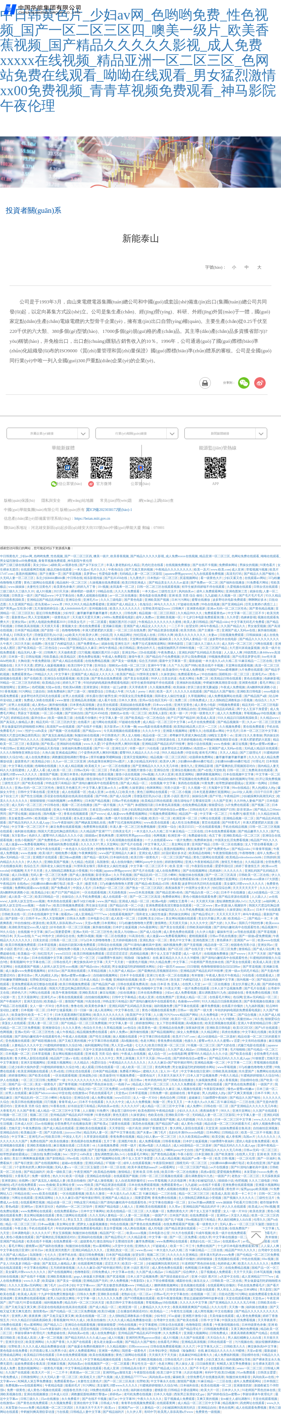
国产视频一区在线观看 (65, 731)
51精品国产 (174, 1272)
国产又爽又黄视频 (240, 1093)
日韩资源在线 (166, 739)
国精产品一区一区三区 (80, 958)
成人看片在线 (107, 700)
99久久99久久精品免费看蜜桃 (85, 604)
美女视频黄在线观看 (120, 1219)
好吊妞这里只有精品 (82, 1106)
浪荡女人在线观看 (14, 1023)
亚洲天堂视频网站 (136, 757)
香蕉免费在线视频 (258, 992)
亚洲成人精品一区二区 (134, 901)
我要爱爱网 (63, 932)
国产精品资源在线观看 (163, 630)
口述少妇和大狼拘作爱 (24, 1067)
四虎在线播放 (231, 1032)
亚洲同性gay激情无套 (118, 1372)
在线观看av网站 (256, 578)
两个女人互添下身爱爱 (252, 709)
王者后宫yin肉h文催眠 (104, 809)
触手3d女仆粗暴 (85, 901)
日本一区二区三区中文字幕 (259, 731)
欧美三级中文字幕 (169, 1372)
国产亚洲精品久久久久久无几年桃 (155, 766)
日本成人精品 (89, 979)
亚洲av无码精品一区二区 (260, 997)
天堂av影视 (255, 1350)
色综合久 (261, 700)
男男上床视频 (125, 1058)
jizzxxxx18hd (73, 1132)
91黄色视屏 (103, 1115)
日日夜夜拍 (113, 909)
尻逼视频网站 (189, 578)
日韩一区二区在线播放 (228, 844)
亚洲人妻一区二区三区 (43, 1023)
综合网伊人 (191, 1272)
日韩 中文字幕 (210, 1320)
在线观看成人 (265, 975)
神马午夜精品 (209, 626)
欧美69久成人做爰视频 (69, 779)
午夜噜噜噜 (247, 853)
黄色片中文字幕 (180, 940)
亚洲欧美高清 (88, 992)
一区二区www (203, 905)
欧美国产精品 (126, 674)
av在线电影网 (177, 1054)
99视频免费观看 (220, 656)
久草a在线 (57, 1071)
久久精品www (269, 718)
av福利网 (269, 901)
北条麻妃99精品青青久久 (196, 1355)
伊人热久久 (35, 862)
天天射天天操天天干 (172, 1075)
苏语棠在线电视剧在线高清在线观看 (69, 796)
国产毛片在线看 (132, 844)
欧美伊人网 (90, 635)
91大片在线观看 (183, 1233)
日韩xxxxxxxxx (139, 1346)
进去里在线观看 (108, 705)
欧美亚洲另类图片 (58, 1250)
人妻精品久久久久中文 (27, 1045)
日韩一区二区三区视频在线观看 (162, 1176)
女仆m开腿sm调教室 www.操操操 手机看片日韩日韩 (223, 1202)
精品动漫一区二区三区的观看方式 (227, 1123)
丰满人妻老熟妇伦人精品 (123, 565)
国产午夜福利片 (11, 1001)
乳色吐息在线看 (153, 565)
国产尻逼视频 (116, 1276)
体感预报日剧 (144, 805)
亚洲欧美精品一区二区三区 (242, 835)
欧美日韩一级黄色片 (145, 857)
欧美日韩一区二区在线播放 (180, 1172)
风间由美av (187, 591)
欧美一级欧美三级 (61, 718)
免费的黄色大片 (178, 1211)
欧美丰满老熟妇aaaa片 (143, 1167)
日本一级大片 (155, 1289)
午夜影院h (137, 1281)
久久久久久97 (90, 844)
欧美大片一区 (41, 1372)
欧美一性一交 (41, 879)
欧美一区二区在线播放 (174, 975)
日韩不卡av (34, 918)
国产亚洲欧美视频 (14, 1189)
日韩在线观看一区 (107, 1067)
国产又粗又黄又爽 (148, 669)
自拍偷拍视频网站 (105, 975)
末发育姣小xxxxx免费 (259, 1172)
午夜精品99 (232, 796)
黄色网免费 (107, 835)
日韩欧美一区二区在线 (254, 875)
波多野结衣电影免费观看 (229, 600)
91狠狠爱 (258, 1058)
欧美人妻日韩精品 (196, 622)
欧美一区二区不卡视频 (257, 1132)
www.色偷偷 (222, 744)
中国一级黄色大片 (202, 713)
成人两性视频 (204, 1311)
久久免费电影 (209, 1015)
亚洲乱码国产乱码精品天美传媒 (200, 652)
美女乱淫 (29, 1289)
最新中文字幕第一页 (173, 661)
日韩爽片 (178, 608)
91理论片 (258, 761)
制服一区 (159, 1102)
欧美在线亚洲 (256, 1163)
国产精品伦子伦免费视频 (163, 656)
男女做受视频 (257, 626)
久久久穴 (189, 1346)
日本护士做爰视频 (125, 927)
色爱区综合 (99, 1062)
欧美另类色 (189, 630)
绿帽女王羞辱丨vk (220, 735)
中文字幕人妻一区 (111, 718)
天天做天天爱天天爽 (86, 617)
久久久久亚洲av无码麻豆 (138, 739)
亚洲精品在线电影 (99, 1176)
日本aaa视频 (46, 1224)
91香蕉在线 (120, 639)
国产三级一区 (77, 691)
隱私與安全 (51, 500)
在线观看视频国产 (122, 914)
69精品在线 (105, 591)
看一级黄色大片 (211, 578)
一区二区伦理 (246, 1158)
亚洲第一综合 (167, 827)
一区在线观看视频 (208, 827)
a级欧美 (55, 565)
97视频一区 (114, 1163)
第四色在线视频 (189, 783)
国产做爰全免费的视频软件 (86, 1346)
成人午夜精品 (66, 1032)
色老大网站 (187, 678)
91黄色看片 (268, 565)
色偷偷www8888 (189, 1001)
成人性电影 (156, 1228)
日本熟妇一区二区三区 (163, 578)
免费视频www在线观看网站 (24, 1385)
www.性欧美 (85, 1185)
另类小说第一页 (175, 788)
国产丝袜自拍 (74, 713)
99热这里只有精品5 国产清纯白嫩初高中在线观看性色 (82, 783)
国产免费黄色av (88, 643)
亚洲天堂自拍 (33, 1001)
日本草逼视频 (47, 945)
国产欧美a (48, 744)
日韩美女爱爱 (267, 1372)
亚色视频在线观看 (18, 1041)
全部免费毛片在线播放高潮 (73, 1123)
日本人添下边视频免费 (227, 988)
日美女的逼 (169, 678)
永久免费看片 (71, 1399)
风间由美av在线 (108, 1106)
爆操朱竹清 (225, 932)
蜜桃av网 (134, 1329)
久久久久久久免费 (110, 1298)
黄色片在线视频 (88, 1259)
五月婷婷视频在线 (190, 739)
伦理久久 (87, 1158)
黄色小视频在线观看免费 (200, 896)
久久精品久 (82, 1062)
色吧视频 (38, 687)
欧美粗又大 (93, 766)
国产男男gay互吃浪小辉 (16, 608)
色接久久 (190, 1041)
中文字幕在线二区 (39, 962)
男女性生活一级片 (144, 1363)
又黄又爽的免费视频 (245, 1329)
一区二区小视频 (52, 713)
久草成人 (6, 635)
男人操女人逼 (185, 1363)
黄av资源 (221, 905)
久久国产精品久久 (233, 626)
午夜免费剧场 (41, 661)
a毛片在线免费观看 (24, 1185)
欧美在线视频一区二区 (91, 1316)
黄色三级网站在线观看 (39, 582)
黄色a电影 (12, 1206)
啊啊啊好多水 (258, 600)
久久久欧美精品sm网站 (194, 1136)
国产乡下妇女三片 (92, 565)
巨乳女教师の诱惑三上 (261, 604)
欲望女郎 (192, 626)
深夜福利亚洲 (195, 1028)
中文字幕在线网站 (36, 1268)
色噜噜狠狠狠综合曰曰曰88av (221, 966)
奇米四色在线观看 (59, 901)
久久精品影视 (254, 862)
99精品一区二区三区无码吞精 (20, 682)
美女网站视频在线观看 (181, 918)
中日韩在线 (74, 578)
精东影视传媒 (93, 578)
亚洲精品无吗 (77, 639)
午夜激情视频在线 (225, 853)
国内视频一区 (52, 814)
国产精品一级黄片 (80, 739)
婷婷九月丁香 (86, 587)
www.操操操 (17, 587)
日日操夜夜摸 (205, 1363)
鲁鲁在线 (77, 1006)
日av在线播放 (44, 1123)
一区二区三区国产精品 (212, 648)
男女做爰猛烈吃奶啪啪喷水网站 (128, 709)
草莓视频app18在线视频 (260, 713)
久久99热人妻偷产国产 (249, 801)
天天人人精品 (229, 752)
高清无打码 (234, 574)
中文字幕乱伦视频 (21, 766)
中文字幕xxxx (86, 1285)
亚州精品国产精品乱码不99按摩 (72, 1115)
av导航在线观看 (245, 932)
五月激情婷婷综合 (46, 608)
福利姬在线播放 (26, 831)
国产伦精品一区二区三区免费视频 (84, 1023)
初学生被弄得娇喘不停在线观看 (203, 587)
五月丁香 (110, 1141)
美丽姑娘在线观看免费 (135, 705)
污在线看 (153, 748)
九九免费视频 (162, 1259)
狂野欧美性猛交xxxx (157, 608)
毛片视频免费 (93, 879)
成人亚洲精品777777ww (91, 914)
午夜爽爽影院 (88, 853)
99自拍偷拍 (210, 674)
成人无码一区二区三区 (237, 643)
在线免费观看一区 (202, 1215)
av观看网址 (168, 1167)
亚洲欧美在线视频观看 (91, 1128)
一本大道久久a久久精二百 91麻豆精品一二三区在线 (237, 661)
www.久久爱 (92, 744)
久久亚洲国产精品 (21, 604)
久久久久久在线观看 (188, 691)
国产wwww (97, 814)
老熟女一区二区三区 (246, 1176)
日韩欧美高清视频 (27, 626)
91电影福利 (73, 1049)
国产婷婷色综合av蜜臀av (171, 809)
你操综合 (68, 896)
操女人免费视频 (99, 639)
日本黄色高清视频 (82, 705)
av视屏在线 (70, 565)
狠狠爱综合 (96, 691)
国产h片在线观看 (267, 1028)
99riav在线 (164, 1058)
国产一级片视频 (105, 805)
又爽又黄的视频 (208, 1399)
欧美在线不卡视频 (211, 665)
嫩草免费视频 (210, 1006)
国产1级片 (15, 1302)
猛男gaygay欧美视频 (255, 1189)
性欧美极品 (51, 656)
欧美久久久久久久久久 (125, 608)
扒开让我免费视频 (194, 656)
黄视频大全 (70, 626)
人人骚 (158, 1015)
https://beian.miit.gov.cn (92, 518)
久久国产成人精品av (122, 971)
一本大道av (81, 569)
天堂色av (121, 1093)
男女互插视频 (62, 1233)
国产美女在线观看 (137, 678)
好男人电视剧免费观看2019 (47, 622)
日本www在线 (163, 705)
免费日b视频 (86, 936)
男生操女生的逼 (97, 905)
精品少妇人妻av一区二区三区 (157, 1136)
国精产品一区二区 (21, 1084)
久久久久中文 (151, 731)
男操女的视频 (249, 565)
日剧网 (142, 918)
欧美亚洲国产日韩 (223, 809)
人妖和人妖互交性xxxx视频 (27, 901)
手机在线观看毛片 (101, 1093)
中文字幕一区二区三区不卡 (246, 613)
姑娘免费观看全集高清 (235, 1128)
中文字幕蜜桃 (148, 1324)
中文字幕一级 (158, 1237)
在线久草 (205, 1237)
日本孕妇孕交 (158, 1350)
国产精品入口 (53, 1324)
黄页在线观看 (211, 822)
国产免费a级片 (61, 888)
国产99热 (191, 665)
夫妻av (213, 635)
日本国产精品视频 (27, 630)
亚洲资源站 (91, 687)
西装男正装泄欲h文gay (189, 1394)
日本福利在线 (119, 857)
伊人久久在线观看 (234, 1206)
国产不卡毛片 (199, 1368)
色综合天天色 (92, 1028)
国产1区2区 (176, 949)
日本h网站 (213, 1132)
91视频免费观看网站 (164, 814)
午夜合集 (21, 1228)
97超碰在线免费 (188, 604)
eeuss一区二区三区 (250, 1368)
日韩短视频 (34, 656)
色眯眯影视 (248, 617)
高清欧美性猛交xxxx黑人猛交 (28, 927)
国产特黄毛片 (231, 822)
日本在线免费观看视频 (221, 831)
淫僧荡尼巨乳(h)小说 (48, 635)
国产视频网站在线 (108, 1158)
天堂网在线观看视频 (144, 639)
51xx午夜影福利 (63, 822)
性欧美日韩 (53, 1136)
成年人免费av (145, 617)
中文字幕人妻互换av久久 (100, 788)
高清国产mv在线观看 (61, 726)
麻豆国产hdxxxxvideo (43, 1093)
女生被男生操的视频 (77, 1289)
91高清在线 (137, 936)
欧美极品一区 (27, 953)
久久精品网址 (123, 635)
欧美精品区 (69, 656)
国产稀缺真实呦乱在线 (91, 822)
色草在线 (62, 1006)
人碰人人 (127, 1206)
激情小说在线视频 (199, 744)
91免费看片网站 (258, 582)
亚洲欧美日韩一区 (178, 1115)
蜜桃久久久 (151, 1071)
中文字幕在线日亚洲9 (196, 1071)
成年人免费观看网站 (210, 591)
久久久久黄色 (72, 1028)
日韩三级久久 (29, 1399)
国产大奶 (216, 923)
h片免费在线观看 (252, 669)
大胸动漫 (24, 661)
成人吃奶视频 (186, 1119)
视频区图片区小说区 (123, 622)
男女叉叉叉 (175, 1102)
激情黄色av (41, 1311)
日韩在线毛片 (199, 809)
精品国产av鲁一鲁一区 (197, 1158)
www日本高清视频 (141, 892)
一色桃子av (44, 905)
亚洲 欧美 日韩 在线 (146, 1172)
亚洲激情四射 (243, 1385)
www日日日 (64, 953)
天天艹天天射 (257, 953)
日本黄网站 (109, 923)
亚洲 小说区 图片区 (177, 796)
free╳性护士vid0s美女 (33, 731)
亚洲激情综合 (51, 1028)
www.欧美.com (220, 569)
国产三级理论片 (251, 752)
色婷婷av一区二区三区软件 (75, 1206)
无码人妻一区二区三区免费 (49, 875)
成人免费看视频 (186, 992)
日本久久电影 (163, 1394)
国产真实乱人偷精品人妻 (17, 722)
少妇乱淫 (106, 635)
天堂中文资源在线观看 (98, 1049)
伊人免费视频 (119, 1281)
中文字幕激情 (9, 1062)
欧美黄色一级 (148, 1028)
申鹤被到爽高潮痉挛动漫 (220, 682)
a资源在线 (38, 923)
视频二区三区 (39, 1115)
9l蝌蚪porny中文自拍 (149, 862)
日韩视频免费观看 (216, 1329)
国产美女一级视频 (124, 661)
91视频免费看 (126, 1075)
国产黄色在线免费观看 (107, 678)
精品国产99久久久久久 (24, 739)
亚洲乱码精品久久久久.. (88, 1250)
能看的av (67, 914)
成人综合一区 (157, 1054)
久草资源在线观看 (96, 1136)
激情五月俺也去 (232, 862)
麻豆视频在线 (149, 1019)
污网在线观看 (263, 643)
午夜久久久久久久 (150, 1399)
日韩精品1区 (231, 1132)
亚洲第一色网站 (257, 783)
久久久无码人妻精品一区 (191, 639)
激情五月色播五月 (69, 788)
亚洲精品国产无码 (53, 739)
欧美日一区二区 (160, 818)
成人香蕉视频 (228, 1080)
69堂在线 (192, 752)
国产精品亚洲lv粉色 (170, 892)
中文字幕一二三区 (240, 1062)
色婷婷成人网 (227, 1263)
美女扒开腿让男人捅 (212, 918)
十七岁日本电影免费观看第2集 (204, 617)
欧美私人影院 (158, 713)
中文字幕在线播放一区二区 (167, 1202)
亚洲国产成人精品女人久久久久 (145, 626)
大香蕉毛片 (7, 1110)
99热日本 (6, 936)
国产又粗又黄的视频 (139, 569)
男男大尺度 (108, 1259)
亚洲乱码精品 (94, 1163)
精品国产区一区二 (112, 1233)
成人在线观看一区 (74, 792)
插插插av (91, 835)
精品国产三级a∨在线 (65, 1058)
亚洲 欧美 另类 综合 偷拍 (186, 595)
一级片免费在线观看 (196, 988)
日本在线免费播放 (150, 992)
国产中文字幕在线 (123, 1132)
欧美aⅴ (249, 909)
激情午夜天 (136, 656)
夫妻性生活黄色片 (39, 587)
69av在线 (73, 1158)
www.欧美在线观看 (157, 822)
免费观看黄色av (215, 613)
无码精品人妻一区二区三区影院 (141, 574)
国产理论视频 (18, 814)
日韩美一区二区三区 (64, 940)
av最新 (51, 1089)
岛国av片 (249, 1136)
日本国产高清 (71, 840)
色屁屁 (51, 669)
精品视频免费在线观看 (92, 1032)
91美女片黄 (172, 988)
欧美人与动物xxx (126, 932)
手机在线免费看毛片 (251, 1285)
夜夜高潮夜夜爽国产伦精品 (191, 1307)
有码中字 (211, 1372)
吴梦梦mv (90, 574)
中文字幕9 (62, 674)
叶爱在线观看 (33, 1302)
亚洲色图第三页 (237, 591)
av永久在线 (121, 1390)
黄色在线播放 (253, 678)
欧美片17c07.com (184, 1036)
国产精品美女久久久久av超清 (169, 582)
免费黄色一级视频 (208, 1412)
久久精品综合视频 (94, 949)
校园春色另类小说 (243, 945)
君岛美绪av (43, 604)
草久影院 (122, 849)
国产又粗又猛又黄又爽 (21, 1307)
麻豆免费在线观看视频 (66, 827)
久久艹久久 (176, 665)
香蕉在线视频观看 (76, 814)
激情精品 (244, 949)
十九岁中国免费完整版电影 (57, 1294)
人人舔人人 (259, 896)
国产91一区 (102, 748)
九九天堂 (255, 901)
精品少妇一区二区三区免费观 (98, 1089)
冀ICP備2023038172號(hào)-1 (109, 510)
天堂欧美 (219, 770)
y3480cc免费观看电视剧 (118, 617)
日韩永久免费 (76, 918)
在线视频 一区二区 (204, 1294)
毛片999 (139, 1289)
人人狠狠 (88, 1110)
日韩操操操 (254, 635)
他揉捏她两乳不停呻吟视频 (176, 648)
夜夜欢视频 (106, 774)
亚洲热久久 (143, 1246)
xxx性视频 (98, 988)
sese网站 (71, 909)
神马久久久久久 (165, 604)
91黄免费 (207, 783)
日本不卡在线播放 (233, 892)
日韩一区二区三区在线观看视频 (159, 587)
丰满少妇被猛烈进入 (164, 909)
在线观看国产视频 (27, 966)
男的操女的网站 (180, 914)
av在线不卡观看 (210, 1185)
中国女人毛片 (82, 888)
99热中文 (48, 936)
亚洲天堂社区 (44, 1206)
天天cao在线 (22, 936)
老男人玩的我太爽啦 (61, 1298)
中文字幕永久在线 (163, 1381)
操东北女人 (202, 1281)
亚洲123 (240, 735)
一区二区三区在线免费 (130, 630)
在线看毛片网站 (220, 997)
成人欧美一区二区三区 (137, 1067)
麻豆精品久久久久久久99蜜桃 (215, 1019)
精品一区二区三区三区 (194, 1193)
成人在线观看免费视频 (251, 1407)
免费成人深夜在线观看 (39, 700)
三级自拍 (39, 691)
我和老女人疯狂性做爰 (170, 696)
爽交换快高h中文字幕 (89, 962)
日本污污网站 (181, 600)
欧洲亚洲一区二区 (185, 818)
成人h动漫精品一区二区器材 (217, 1036)
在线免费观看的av (66, 1211)
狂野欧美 (14, 1346)
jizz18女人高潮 (242, 792)
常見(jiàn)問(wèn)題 (116, 500)
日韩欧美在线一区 (14, 914)
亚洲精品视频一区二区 (239, 818)
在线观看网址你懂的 (221, 1285)
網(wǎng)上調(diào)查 (156, 500)
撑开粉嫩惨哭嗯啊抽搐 (106, 757)
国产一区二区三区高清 (221, 875)
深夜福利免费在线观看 (77, 748)
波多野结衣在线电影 (223, 639)
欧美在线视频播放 (102, 1355)
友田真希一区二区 (122, 587)
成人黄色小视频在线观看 (17, 1237)
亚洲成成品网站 (67, 752)
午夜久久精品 (229, 1075)
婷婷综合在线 (66, 936)
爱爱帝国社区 (224, 866)
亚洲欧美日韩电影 (249, 691)
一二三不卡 (176, 626)
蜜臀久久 (195, 731)
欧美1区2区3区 (243, 1028)
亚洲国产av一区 (73, 709)
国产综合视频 (247, 1015)
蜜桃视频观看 (198, 936)
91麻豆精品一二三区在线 (215, 1381)
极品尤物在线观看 (59, 569)
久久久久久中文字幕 (194, 1302)
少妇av (169, 992)
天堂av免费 (92, 923)
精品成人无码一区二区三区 (151, 1084)
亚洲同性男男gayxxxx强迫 (134, 835)
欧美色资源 (258, 1211)
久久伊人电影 (205, 932)
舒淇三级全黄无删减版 (203, 687)
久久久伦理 (219, 1307)
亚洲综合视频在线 (184, 770)
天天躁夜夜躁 (117, 892)
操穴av (49, 932)
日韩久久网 (166, 635)
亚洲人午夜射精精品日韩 (70, 809)
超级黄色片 (23, 761)
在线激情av (79, 1093)
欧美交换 (83, 678)
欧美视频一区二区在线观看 (53, 818)
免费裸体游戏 (94, 709)
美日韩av (136, 1080)
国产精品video (219, 622)
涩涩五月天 (113, 1263)
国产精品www (44, 595)
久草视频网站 (197, 696)
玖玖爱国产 (247, 1071)
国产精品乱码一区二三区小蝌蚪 (155, 875)
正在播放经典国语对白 (36, 779)
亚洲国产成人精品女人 (122, 604)
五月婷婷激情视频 (63, 1268)
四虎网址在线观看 (121, 1150)
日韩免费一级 (159, 1093)
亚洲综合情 (74, 600)
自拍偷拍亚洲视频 (265, 1128)
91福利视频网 (56, 801)
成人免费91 (195, 1106)
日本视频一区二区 (33, 1010)
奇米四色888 (153, 1080)
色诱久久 (116, 613)
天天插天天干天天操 (163, 1355)
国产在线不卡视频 (205, 565)
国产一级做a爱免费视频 (255, 936)
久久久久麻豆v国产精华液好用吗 (170, 1062)
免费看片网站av (131, 1071)
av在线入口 (113, 792)
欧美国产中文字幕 (139, 1015)
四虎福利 (215, 870)
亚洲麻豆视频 (112, 626)
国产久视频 (105, 1377)
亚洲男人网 (20, 1316)
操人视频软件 (237, 905)
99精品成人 (144, 1285)
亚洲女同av (20, 622)
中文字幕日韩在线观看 (155, 1036)
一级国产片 (266, 1084)
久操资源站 (169, 674)
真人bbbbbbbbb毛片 (74, 608)
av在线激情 (128, 1089)
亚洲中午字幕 (157, 665)
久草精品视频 (97, 971)
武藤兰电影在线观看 (252, 1045)
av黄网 (123, 788)
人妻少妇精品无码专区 (143, 761)
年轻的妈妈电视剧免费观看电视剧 (106, 682)
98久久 (226, 1110)
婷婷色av (116, 1394)
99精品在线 (23, 1193)
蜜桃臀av (32, 1246)
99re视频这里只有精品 (201, 1219)
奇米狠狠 (197, 975)
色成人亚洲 (96, 792)
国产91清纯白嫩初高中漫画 (143, 945)
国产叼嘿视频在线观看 (140, 1298)
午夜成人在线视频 (75, 1036)
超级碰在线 (236, 992)
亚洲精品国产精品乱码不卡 (201, 1206)
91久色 (258, 1019)
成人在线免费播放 (38, 757)
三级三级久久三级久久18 (17, 591)
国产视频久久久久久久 (239, 1198)
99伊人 (155, 678)
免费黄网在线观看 (95, 827)
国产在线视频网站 (195, 870)
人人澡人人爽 (233, 652)
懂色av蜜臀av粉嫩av (264, 744)
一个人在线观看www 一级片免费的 (168, 840)
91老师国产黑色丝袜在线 (207, 962)
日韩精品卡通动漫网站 (183, 1390)
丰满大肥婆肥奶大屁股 (97, 630)
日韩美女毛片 (77, 622)
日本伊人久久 (231, 1390)
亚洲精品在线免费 (171, 1028)
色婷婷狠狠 (89, 774)
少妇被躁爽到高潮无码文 (258, 796)
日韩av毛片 (161, 1294)
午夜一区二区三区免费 (221, 949)
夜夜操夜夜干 (197, 849)
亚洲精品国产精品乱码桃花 (45, 600)
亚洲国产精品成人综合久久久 (168, 1368)
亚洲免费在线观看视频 (238, 1185)
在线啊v (37, 643)
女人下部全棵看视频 (259, 844)
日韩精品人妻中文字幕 (212, 1049)
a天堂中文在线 (123, 1246)
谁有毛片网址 (208, 752)
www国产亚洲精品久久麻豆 (78, 648)
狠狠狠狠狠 (38, 801)
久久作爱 (233, 617)
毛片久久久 (98, 569)
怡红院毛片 (46, 953)
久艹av (36, 936)
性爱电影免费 (108, 574)
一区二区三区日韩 (33, 1080)
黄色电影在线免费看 (153, 595)
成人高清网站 (103, 1010)
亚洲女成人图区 (150, 853)
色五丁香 (215, 835)
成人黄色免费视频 (248, 1316)
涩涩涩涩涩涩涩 (117, 953)
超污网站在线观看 (105, 722)
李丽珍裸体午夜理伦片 (30, 1333)
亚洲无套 (53, 792)
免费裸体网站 (228, 565)
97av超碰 (174, 1316)
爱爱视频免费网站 (229, 1172)
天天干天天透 (24, 665)
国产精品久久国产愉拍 (259, 574)
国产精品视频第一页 (231, 722)
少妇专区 (69, 613)
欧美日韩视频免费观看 (69, 905)
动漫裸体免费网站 (201, 757)
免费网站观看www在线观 (32, 888)
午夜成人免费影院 (114, 656)
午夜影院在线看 (202, 866)
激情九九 (187, 766)
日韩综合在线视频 (110, 945)
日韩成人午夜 (115, 691)
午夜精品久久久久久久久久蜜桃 (160, 622)
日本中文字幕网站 (93, 1211)
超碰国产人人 (21, 879)
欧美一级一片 (179, 713)
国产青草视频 (68, 1084)
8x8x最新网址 (149, 927)
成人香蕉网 (234, 1136)
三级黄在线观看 (119, 1123)
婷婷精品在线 (20, 718)
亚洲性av (24, 687)
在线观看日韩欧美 (223, 1368)
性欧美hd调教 (72, 687)
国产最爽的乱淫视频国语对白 (235, 766)
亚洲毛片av (91, 600)
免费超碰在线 (197, 835)
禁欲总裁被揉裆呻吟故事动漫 (204, 1298)
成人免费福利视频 (227, 1355)
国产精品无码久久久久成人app (29, 822)
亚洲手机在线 (67, 1255)
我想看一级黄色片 (134, 1350)
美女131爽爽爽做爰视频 (28, 1158)
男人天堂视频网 (39, 617)
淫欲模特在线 (249, 1080)
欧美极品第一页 (32, 1132)
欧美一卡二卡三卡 (40, 1015)
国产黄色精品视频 (261, 608)
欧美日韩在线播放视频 (27, 1102)
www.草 (57, 604)
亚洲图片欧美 (127, 1141)
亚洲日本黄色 (69, 774)
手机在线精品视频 (163, 709)
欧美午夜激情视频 (65, 992)
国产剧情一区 (50, 630)
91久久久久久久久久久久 (85, 1080)
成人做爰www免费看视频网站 (127, 814)
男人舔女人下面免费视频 (117, 669)
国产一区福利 (266, 1158)
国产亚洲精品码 (233, 604)
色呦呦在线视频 (46, 766)
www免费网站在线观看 (37, 1211)
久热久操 (48, 752)
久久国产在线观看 (265, 1110)
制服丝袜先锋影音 (238, 1377)
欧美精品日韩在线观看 (226, 678)
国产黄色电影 (133, 600)
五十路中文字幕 (26, 1049)
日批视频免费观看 (232, 635)
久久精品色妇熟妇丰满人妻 (57, 1259)
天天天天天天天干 (245, 888)
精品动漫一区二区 (155, 735)
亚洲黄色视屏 (196, 608)
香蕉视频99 (17, 962)
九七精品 (77, 862)
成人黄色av (40, 705)
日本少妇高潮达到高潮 (137, 809)
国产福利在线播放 (232, 582)
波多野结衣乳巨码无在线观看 (41, 696)
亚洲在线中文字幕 (86, 1403)
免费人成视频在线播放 (92, 595)
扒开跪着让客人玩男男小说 (48, 1350)
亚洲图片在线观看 (45, 857)
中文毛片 (233, 731)
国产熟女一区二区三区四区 (145, 888)
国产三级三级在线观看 (15, 565)
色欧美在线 (156, 1115)
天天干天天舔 (146, 1058)
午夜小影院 (185, 1154)
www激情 (63, 700)
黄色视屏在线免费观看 (63, 1019)
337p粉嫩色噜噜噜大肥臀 (117, 883)
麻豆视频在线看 (64, 1145)
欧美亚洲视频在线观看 (221, 1023)
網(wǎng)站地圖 (80, 500)
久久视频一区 (227, 595)
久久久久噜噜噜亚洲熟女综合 (20, 752)
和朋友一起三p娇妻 (114, 687)
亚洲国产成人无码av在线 (239, 630)
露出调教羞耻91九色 (213, 992)
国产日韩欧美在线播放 (178, 1080)
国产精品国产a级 (256, 696)
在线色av (23, 883)
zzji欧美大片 (72, 635)
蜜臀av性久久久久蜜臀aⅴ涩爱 (219, 1041)
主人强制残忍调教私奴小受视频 (231, 700)
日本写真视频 (263, 1272)
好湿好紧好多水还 (174, 853)
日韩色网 (130, 613)
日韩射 (165, 1019)
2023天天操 (61, 591)
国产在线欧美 (33, 678)
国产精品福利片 (35, 1172)
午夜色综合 (116, 569)
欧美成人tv (255, 1206)
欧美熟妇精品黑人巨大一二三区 (196, 726)
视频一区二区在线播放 (77, 805)
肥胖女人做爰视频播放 (50, 665)
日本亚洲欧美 (204, 1154)
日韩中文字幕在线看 (32, 792)
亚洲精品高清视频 (84, 700)
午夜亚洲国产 (83, 1172)
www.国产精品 (107, 901)
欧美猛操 (48, 1281)
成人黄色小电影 (205, 705)
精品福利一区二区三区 (72, 582)
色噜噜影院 (82, 1272)
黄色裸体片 (225, 940)
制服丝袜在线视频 (87, 735)
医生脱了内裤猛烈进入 (60, 643)
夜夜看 (176, 883)
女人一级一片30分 (42, 1006)
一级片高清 (134, 1128)
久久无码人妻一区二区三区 (60, 1377)
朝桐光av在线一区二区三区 (127, 665)
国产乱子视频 (174, 1219)
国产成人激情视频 (82, 875)
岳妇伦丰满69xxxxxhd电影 (187, 1132)
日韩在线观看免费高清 (133, 984)
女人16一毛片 (169, 1071)
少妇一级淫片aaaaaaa (171, 966)
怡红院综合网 (222, 888)
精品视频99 (269, 927)
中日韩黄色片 (111, 735)
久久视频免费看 (161, 687)
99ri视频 (270, 1206)
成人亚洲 (238, 569)
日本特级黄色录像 (254, 1324)
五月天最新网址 (29, 997)
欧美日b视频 (219, 779)
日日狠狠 (193, 966)
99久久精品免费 (173, 752)
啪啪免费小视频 (66, 853)
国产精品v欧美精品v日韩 (152, 883)
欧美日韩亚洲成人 (134, 582)
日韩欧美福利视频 (199, 927)
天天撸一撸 (128, 726)
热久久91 (59, 1176)
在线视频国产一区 (91, 909)
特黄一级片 (138, 748)
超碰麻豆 (195, 1097)
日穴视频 (84, 652)
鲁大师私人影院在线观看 (32, 1058)
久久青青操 (254, 735)
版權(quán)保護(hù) (19, 500)
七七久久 (141, 1045)
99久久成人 (78, 1320)
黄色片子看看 (116, 988)
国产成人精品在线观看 (68, 661)
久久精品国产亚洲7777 (96, 831)
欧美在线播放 (59, 1141)
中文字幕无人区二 (157, 844)
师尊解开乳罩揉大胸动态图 (188, 735)
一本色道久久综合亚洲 (78, 849)
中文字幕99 (128, 1399)
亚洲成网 (6, 1298)
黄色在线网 (227, 1407)
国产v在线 (205, 770)
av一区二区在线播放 (123, 595)
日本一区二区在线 (114, 1167)
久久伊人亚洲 (164, 774)
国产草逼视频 (72, 574)
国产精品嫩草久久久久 (253, 831)
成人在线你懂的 (122, 862)
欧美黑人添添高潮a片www (65, 923)
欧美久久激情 (95, 1193)
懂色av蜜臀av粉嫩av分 (76, 975)
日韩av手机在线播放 (126, 801)
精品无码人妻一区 (30, 652)
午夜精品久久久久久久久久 (174, 569)
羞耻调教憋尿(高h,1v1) (231, 901)
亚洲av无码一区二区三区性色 (227, 608)
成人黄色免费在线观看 (179, 932)
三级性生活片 (167, 591)
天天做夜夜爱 (67, 652)
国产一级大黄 (203, 1010)
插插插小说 (225, 1180)
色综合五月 (32, 866)
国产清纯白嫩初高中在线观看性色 (237, 927)
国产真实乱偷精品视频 (58, 735)
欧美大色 (128, 792)
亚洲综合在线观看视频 (60, 678)
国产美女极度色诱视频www (116, 1285)
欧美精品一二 (237, 918)
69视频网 (17, 870)
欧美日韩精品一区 (47, 896)
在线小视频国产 (26, 840)
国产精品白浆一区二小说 (202, 892)
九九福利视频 (255, 1006)
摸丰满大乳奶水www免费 (217, 1255)
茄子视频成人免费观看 (216, 1272)
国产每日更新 (24, 1163)
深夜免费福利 (56, 691)
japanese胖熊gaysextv (178, 574)
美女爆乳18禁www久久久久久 (244, 883)
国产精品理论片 (203, 914)
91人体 (39, 1359)
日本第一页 (16, 656)
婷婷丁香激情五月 (248, 866)
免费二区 (202, 678)
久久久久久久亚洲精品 (183, 1255)
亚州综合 (100, 665)
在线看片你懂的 (86, 718)
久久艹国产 (125, 805)
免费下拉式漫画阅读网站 (149, 643)
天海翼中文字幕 (219, 788)
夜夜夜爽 (35, 1316)
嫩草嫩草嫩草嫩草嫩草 (92, 613)
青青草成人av (68, 1102)
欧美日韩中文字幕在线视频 (27, 669)
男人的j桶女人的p (264, 788)
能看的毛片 (73, 1385)
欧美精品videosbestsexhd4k (244, 857)
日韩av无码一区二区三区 (91, 770)
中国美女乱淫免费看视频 (136, 696)
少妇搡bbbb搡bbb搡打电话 (195, 761)
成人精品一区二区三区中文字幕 (164, 722)
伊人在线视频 (9, 1080)
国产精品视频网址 (163, 1032)
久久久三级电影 (111, 600)
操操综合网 (200, 796)
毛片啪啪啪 (238, 1049)
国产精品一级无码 (96, 857)
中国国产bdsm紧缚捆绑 (222, 669)
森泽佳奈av (39, 718)
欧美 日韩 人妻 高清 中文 (29, 639)
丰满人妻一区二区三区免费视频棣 (133, 827)
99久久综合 (8, 932)
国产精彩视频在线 (44, 1041)
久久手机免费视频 (88, 896)
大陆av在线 (53, 687)
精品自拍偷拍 (167, 779)
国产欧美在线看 (33, 783)
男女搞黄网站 (56, 639)
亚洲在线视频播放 (105, 1289)
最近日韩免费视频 (48, 613)
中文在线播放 (224, 1311)
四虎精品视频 (139, 953)
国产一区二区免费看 (183, 1237)
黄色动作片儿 (146, 648)
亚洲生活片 (123, 643)
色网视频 (159, 835)
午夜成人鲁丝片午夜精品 (223, 975)
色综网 (237, 997)
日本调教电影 (21, 1233)
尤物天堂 (272, 1058)
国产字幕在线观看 (187, 1006)
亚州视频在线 (98, 608)
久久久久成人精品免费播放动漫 (130, 1320)
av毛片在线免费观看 (202, 722)
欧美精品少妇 (51, 682)
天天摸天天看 (50, 626)
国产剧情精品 (156, 1049)
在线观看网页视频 (33, 569)
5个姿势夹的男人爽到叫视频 (120, 744)
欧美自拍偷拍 (215, 909)
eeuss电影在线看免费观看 (155, 726)
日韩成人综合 (18, 709)
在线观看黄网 (166, 1403)
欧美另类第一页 (93, 840)
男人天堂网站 (110, 844)
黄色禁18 (232, 1189)
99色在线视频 (210, 604)
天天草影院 (116, 1128)
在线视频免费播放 (178, 565)
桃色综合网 (168, 1097)
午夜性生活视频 (182, 1311)
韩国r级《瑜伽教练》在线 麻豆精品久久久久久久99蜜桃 (162, 958)
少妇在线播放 (126, 992)
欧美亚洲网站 (185, 774)
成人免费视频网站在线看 (225, 696)
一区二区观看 (97, 622)
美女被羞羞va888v (21, 818)
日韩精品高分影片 (133, 1368)
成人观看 (88, 1067)
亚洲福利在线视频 (189, 682)
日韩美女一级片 (23, 595)
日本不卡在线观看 (268, 909)
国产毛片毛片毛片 (251, 595)
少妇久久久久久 (188, 1110)
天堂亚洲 (212, 1128)
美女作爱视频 (113, 1228)
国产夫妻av (145, 1132)
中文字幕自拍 (65, 595)
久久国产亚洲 (222, 801)
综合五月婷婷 (148, 661)
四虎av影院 (208, 1172)
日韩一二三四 (84, 1189)
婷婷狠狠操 (205, 1259)
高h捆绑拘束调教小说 (262, 687)
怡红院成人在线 (145, 635)
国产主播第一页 (50, 574)
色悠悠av (200, 748)
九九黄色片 (138, 578)
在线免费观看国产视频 (179, 1224)
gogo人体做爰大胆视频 (89, 1276)
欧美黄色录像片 (65, 587)
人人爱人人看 (36, 770)
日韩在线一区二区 (216, 1106)
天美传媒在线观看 (222, 1316)
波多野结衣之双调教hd (177, 748)
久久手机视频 (123, 875)
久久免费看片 (172, 1333)
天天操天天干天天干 (90, 1407)
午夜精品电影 (165, 1110)
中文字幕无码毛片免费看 (248, 622)
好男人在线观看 (73, 696)
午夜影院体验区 (215, 1089)
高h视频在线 (195, 1023)
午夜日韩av (7, 748)
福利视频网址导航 (242, 779)
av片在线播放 (220, 1167)
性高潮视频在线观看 (124, 1019)
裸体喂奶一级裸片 (83, 591)
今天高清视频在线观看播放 (122, 731)
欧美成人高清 (206, 718)
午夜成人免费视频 (192, 669)
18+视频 (103, 587)
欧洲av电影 (160, 901)
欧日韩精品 (128, 648)
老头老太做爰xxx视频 (89, 818)
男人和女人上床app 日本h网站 (237, 1289)
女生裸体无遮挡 (264, 1363)
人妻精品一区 (151, 1407)
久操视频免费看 (207, 1080)
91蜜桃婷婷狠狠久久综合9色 (63, 1045)
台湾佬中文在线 (269, 1250)
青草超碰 (193, 1093)
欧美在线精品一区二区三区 (114, 1189)
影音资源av (245, 809)
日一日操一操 (83, 1010)
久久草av (231, 923)
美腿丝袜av (245, 1019)
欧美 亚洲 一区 (179, 866)
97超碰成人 (161, 1246)
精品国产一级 (188, 814)
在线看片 (84, 722)
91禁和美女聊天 (148, 674)
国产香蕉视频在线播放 (259, 1001)
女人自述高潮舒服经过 (130, 1180)
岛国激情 (103, 862)
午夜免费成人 (167, 652)
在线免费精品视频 (97, 661)
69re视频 (148, 774)
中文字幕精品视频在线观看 (103, 1359)
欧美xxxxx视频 (137, 1233)
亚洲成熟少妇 (88, 1075)
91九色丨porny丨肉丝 (141, 691)
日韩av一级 (185, 1010)
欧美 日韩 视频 (225, 1158)
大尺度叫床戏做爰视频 (245, 648)
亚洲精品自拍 (187, 709)
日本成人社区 (24, 1123)
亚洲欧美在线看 (108, 1294)
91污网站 (25, 691)
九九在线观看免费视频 (209, 574)
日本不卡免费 (194, 1359)
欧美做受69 (171, 669)
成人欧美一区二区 (59, 770)
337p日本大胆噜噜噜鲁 (96, 940)
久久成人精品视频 (71, 766)
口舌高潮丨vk (86, 1145)
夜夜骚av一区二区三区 (85, 1372)
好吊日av (54, 971)
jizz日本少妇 (66, 1285)
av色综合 (130, 1028)
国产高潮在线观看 (74, 971)
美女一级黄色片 (46, 1084)
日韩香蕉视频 (171, 1141)
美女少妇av (41, 565)
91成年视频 (203, 1233)
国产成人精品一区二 (134, 783)
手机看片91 (118, 770)
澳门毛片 (160, 1132)
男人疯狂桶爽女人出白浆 (235, 1219)
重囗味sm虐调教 (70, 857)
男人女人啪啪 (131, 735)
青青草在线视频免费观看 (138, 1403)
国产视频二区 (261, 805)
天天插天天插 (69, 979)
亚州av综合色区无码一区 (156, 700)
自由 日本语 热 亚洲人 (165, 984)
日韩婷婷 (270, 857)
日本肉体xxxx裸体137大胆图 (259, 879)
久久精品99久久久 (190, 613)
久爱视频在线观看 (239, 587)
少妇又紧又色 (233, 578)
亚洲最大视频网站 (175, 731)
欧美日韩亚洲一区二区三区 (27, 1019)
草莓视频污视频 (257, 569)
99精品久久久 (44, 674)
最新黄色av (19, 617)
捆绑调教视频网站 (209, 774)
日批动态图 (226, 1294)
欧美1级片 (46, 853)
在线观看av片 (232, 1241)
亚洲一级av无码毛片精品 (242, 971)
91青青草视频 (262, 849)
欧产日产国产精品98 (182, 718)
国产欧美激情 (225, 1154)
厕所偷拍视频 (267, 630)
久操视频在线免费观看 (105, 582)
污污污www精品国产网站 (181, 1015)
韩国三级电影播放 (136, 1119)
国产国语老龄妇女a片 (67, 879)
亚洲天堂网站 (241, 1110)
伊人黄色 (126, 1289)
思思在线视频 (94, 1219)
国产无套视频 (193, 945)
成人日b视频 (20, 875)
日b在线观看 (148, 652)
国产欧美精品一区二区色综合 (38, 648)
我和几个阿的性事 (251, 923)
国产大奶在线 (226, 1045)
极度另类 (249, 814)
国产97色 (215, 796)
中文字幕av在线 (123, 1272)
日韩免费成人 (199, 700)
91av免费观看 (246, 1372)
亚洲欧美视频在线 (39, 1145)
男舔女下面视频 (29, 713)
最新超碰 (195, 661)
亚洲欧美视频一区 (169, 617)
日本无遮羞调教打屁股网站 (212, 792)
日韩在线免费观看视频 (166, 1346)
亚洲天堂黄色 (183, 705)
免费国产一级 (56, 1080)
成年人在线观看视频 (137, 1163)
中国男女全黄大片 (198, 888)
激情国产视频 (49, 774)
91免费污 (236, 814)
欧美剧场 (33, 744)
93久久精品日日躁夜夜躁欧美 (238, 718)
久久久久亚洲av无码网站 (25, 1285)
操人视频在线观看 (125, 1036)
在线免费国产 (165, 997)
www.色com (144, 1250)
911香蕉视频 (9, 691)
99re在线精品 (241, 788)
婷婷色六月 (20, 992)
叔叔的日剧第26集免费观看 (77, 945)
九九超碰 (211, 595)
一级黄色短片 (61, 617)
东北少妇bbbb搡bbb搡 (51, 578)
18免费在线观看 (11, 1324)
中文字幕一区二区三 (214, 814)
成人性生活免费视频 (186, 822)
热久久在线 (71, 1329)
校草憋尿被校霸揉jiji (230, 783)
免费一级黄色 (41, 1176)
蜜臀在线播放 (201, 600)
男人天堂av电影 (122, 1045)
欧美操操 (179, 687)
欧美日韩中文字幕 (80, 665)
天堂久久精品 (240, 1215)
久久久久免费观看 (127, 591)
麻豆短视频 (240, 744)
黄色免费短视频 (89, 656)
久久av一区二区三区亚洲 (264, 722)
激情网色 (161, 923)
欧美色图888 (146, 1110)
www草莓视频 (227, 1067)
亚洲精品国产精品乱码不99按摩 (164, 744)
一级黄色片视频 (137, 962)
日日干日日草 (263, 792)
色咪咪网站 (154, 788)
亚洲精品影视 (204, 766)
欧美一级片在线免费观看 (229, 1233)
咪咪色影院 (176, 643)
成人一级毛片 (192, 953)
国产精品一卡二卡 (261, 918)
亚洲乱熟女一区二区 (154, 940)
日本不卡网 (263, 1093)
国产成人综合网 (121, 796)
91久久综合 (205, 1119)
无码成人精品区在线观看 (261, 748)
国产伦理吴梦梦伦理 (246, 656)
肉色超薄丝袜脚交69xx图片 (107, 761)
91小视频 (141, 818)
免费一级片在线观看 (119, 818)
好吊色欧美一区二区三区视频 (70, 927)
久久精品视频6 (117, 1346)
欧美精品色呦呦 (200, 853)
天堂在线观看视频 (238, 1298)
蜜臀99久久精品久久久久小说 (78, 669)
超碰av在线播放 (73, 1163)
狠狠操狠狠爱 (107, 1324)
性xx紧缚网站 (102, 1246)
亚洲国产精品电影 (107, 1206)
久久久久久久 (233, 870)
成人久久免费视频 (229, 713)
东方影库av (112, 726)
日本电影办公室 (98, 918)
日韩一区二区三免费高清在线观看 (250, 770)
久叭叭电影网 (177, 1180)
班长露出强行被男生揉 (102, 696)
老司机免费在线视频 (138, 1394)
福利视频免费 (172, 945)
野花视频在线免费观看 (194, 779)
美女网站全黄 (181, 844)
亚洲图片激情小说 (140, 770)
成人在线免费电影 (104, 1333)
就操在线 (256, 591)
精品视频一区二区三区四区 (157, 613)
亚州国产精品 (201, 844)
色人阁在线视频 (135, 1228)
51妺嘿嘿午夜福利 (110, 958)
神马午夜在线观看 (48, 849)
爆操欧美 (165, 639)
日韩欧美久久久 (235, 1346)
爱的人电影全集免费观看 (253, 1141)
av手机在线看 (18, 988)
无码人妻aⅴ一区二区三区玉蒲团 (77, 1167)
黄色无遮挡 (121, 1115)
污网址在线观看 (210, 818)
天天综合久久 (216, 1337)
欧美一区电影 (75, 1176)
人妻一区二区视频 (137, 1215)
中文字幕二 (148, 879)
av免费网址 (76, 801)
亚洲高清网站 (44, 1198)
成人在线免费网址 (168, 870)
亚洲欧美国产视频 (157, 600)
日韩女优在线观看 (266, 587)
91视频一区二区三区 (201, 1045)
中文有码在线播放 (135, 909)
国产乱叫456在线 (116, 578)
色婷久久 (35, 835)
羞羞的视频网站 (27, 574)
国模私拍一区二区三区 (234, 674)
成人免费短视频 (102, 1097)
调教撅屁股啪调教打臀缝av (70, 757)
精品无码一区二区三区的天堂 (56, 722)
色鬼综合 (146, 604)
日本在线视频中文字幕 (239, 774)
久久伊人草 (135, 1412)
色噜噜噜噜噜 (71, 630)
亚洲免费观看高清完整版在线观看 (169, 905)
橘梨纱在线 (184, 1281)
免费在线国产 (39, 1141)
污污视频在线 (244, 1342)
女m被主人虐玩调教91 (235, 1399)
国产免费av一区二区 (205, 582)
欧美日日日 (187, 827)
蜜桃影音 (160, 1390)
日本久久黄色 (128, 700)
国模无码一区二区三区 (192, 1163)
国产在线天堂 (194, 949)
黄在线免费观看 (90, 626)
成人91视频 (44, 591)
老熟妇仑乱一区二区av (205, 1241)
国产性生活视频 (32, 796)
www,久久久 (262, 1119)
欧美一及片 (201, 569)
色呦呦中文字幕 (152, 988)
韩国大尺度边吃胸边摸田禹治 (20, 735)
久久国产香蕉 (26, 1110)
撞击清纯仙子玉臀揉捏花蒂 (105, 779)
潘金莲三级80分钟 (123, 1110)
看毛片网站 (268, 682)
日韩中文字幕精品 (124, 997)
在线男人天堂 (191, 984)
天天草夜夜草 (138, 687)
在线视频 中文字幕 (163, 783)
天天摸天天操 (205, 901)
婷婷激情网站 (174, 862)
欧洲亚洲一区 (177, 835)
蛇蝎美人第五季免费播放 (234, 1363)
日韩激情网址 (30, 1377)
